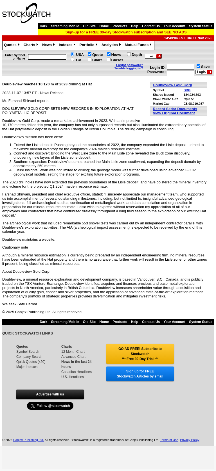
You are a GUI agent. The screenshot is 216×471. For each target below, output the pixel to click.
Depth (137, 55)
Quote (97, 55)
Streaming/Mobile (65, 26)
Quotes (12, 45)
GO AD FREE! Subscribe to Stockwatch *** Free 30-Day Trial (140, 354)
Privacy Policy (189, 440)
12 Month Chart (73, 352)
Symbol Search (27, 352)
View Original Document (174, 113)
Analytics (112, 45)
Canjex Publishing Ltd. (28, 440)
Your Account (174, 26)
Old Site (89, 26)
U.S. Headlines (72, 377)
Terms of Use (169, 440)
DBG (187, 90)
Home (104, 26)
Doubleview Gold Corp (172, 85)
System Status (200, 26)
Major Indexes (26, 367)
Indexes (67, 45)
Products (119, 26)
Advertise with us (50, 394)
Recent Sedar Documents (175, 109)
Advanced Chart (73, 357)
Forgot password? (129, 65)
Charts (31, 45)
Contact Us (151, 26)
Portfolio (88, 45)
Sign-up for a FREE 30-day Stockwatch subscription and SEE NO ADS (126, 32)
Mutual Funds (139, 45)
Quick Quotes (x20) (30, 362)
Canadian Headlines (76, 372)
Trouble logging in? (128, 68)
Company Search (29, 357)
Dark (43, 26)
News (49, 45)
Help (134, 26)
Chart (97, 60)
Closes (117, 60)
